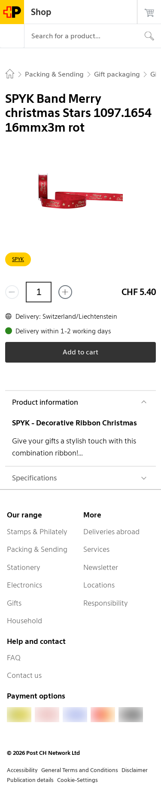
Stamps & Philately (37, 531)
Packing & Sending (37, 549)
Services (96, 549)
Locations (99, 585)
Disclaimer (135, 770)
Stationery (23, 567)
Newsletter (100, 567)
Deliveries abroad (111, 531)
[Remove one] (12, 292)
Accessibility (22, 770)
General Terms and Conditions (79, 770)
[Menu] (12, 36)
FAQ (14, 657)
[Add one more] (65, 292)
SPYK (18, 259)
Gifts (14, 603)
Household (24, 620)
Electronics (24, 585)
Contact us (24, 675)
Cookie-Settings (77, 780)
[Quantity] (39, 292)
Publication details (30, 780)
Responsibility (105, 603)
